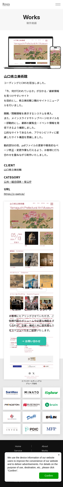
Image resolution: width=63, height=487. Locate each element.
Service (18, 450)
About (45, 446)
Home (18, 446)
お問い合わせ (32, 341)
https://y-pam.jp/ (14, 193)
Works (45, 450)
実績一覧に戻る (32, 287)
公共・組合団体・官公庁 (18, 181)
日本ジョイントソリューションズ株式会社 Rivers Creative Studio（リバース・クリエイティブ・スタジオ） (11, 4)
